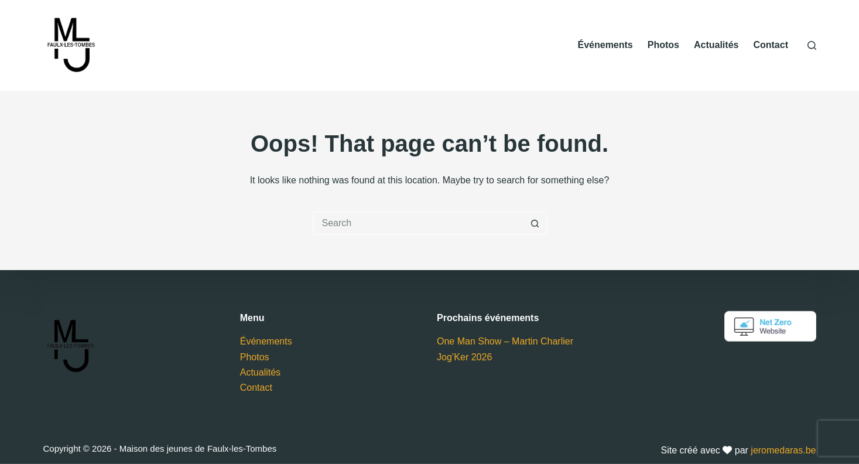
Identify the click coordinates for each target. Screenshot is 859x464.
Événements (604, 45)
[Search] (811, 45)
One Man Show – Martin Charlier (505, 341)
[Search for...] (418, 223)
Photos (663, 45)
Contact (770, 45)
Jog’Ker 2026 (464, 356)
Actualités (716, 45)
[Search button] (535, 223)
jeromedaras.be (783, 450)
